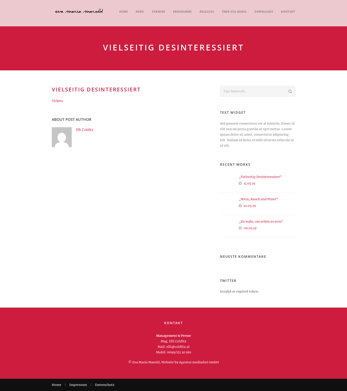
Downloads (263, 11)
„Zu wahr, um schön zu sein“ (261, 221)
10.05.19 (250, 206)
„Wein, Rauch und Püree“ (258, 199)
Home (123, 11)
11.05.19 (249, 183)
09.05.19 (250, 228)
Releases (207, 11)
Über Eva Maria (234, 11)
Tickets (57, 101)
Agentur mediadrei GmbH (199, 362)
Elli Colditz (84, 129)
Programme (182, 11)
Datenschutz (104, 385)
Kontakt (288, 11)
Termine (158, 11)
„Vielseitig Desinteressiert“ (260, 177)
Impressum (78, 385)
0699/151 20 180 (179, 352)
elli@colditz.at (178, 347)
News (140, 11)
